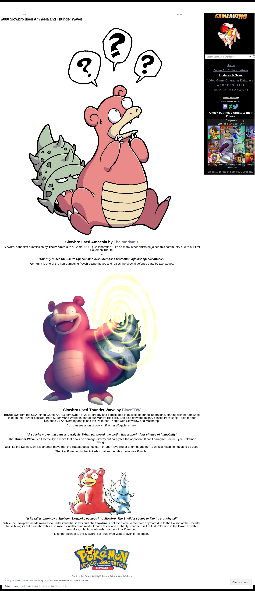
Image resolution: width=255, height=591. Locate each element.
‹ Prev (23, 14)
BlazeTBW (131, 410)
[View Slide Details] (231, 36)
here (133, 425)
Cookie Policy (62, 586)
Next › (180, 14)
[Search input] (227, 56)
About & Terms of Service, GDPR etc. (231, 171)
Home (231, 65)
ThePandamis (126, 242)
